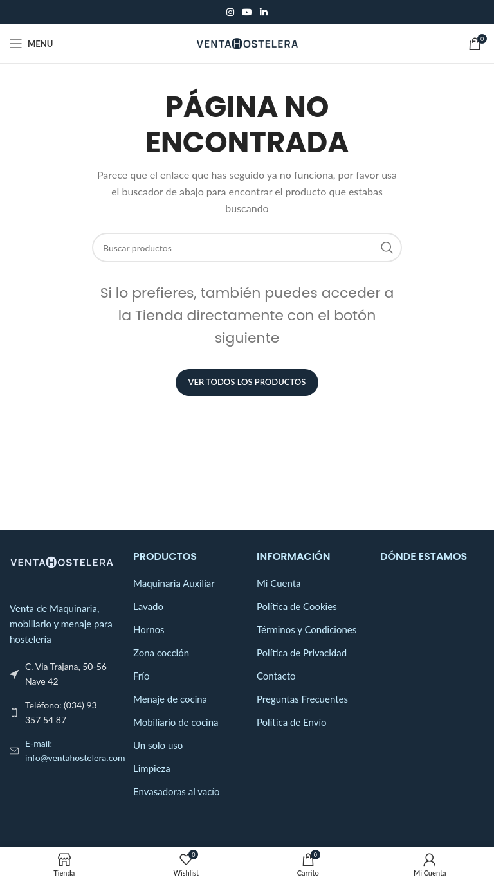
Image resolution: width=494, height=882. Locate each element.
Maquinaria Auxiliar (174, 583)
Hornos (149, 629)
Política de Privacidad (302, 652)
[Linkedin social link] (263, 12)
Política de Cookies (297, 606)
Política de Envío (292, 722)
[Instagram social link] (230, 12)
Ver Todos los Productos (247, 382)
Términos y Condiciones (306, 629)
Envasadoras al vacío (176, 791)
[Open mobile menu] (31, 44)
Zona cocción (161, 652)
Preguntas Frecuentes (302, 699)
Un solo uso (158, 745)
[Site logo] (247, 42)
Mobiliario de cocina (175, 722)
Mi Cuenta (279, 583)
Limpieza (151, 768)
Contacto (276, 675)
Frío (141, 675)
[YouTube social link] (247, 12)
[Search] (247, 247)
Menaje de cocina (170, 699)
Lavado (148, 606)
